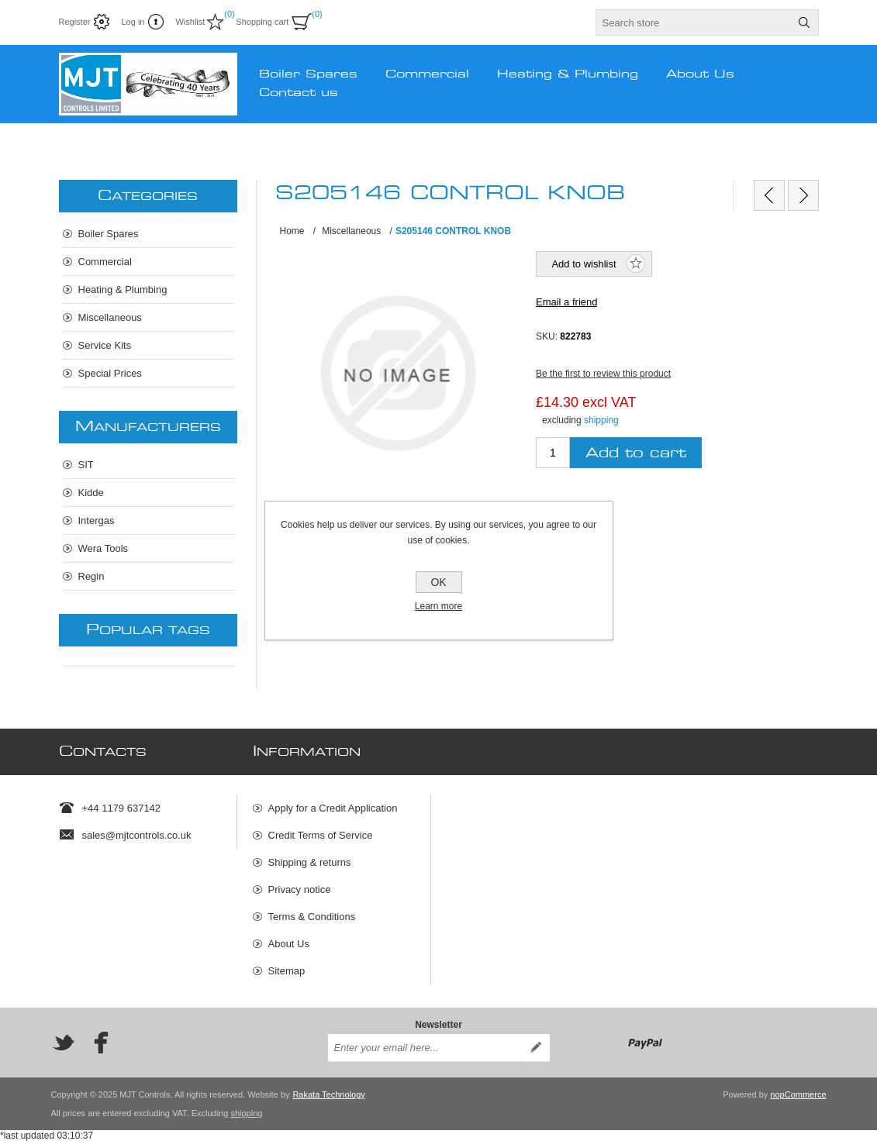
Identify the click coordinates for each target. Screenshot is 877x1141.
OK (438, 582)
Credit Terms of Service (320, 835)
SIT (86, 465)
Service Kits (105, 345)
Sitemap (287, 971)
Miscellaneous (110, 317)
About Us (288, 944)
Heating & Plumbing (122, 289)
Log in (132, 21)
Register (75, 21)
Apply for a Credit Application (333, 808)
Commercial (105, 261)
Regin (91, 576)
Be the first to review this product (603, 373)
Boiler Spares (108, 234)
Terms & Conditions (312, 916)
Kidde (91, 492)
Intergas (96, 520)
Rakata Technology (328, 1094)
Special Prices (110, 373)
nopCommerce (798, 1094)
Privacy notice (299, 889)
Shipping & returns (309, 862)
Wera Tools (103, 548)
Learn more (438, 606)
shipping (601, 420)
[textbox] (693, 22)
